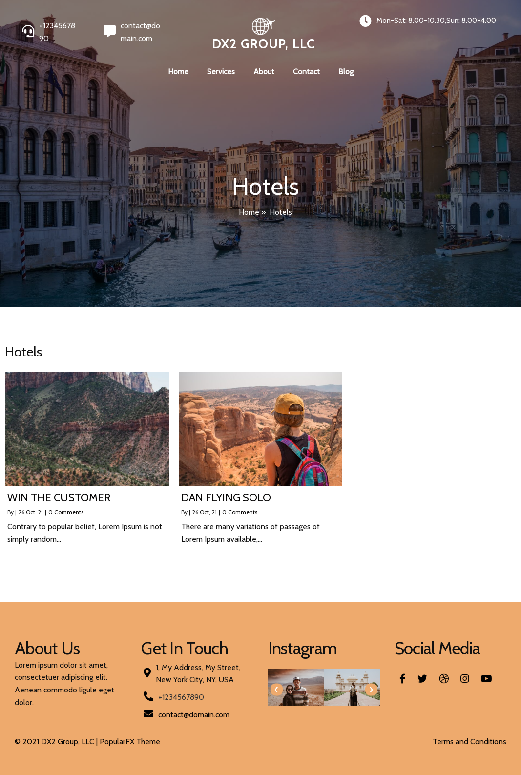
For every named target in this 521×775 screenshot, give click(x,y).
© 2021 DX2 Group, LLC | (57, 741)
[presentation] (277, 690)
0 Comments (65, 512)
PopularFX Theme (130, 741)
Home (249, 212)
